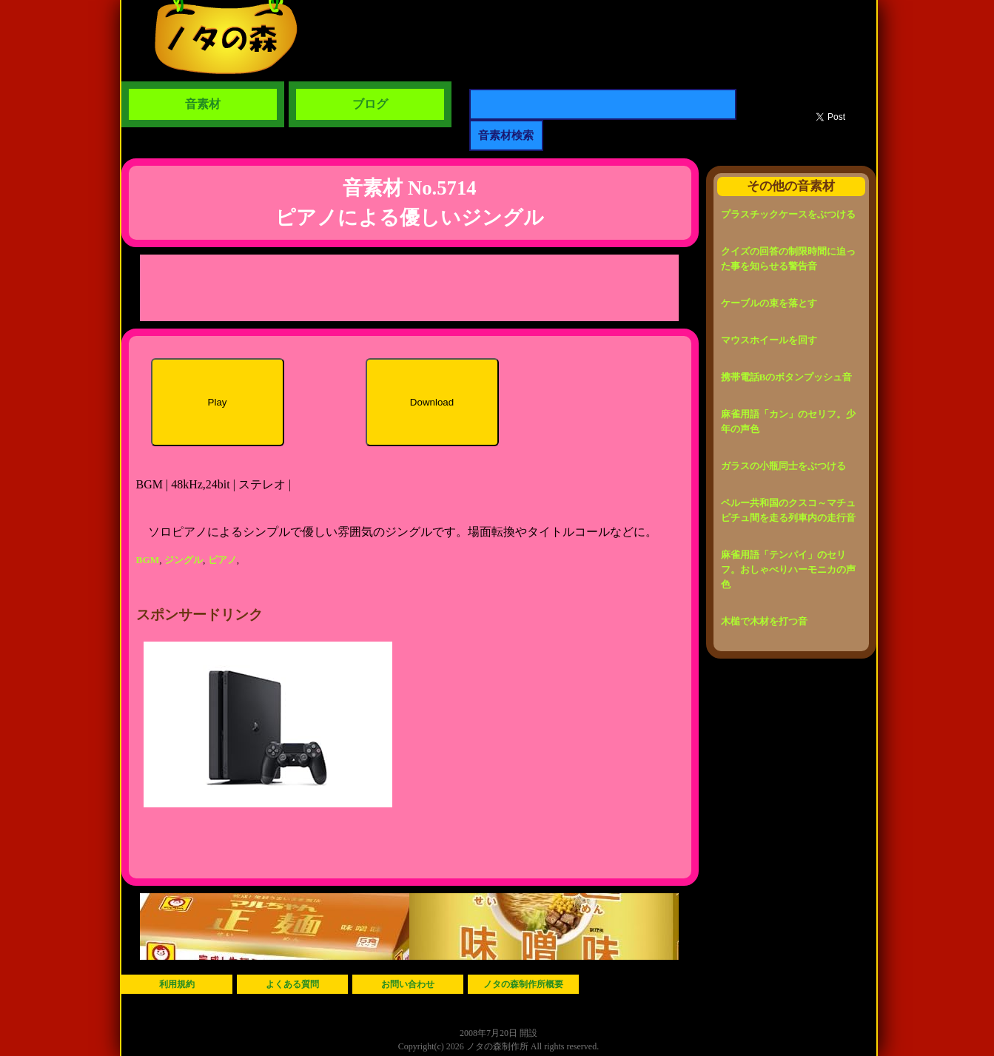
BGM (148, 559)
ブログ (370, 104)
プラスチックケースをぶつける (788, 214)
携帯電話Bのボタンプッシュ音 (787, 377)
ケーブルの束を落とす (769, 303)
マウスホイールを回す (769, 340)
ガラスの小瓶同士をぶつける (783, 465)
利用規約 (177, 984)
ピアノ (222, 559)
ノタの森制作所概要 (523, 984)
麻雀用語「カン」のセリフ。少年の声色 (788, 421)
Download (432, 402)
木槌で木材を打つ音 (764, 621)
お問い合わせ (407, 984)
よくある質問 (292, 984)
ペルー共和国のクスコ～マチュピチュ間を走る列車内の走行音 (788, 510)
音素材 (203, 104)
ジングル (183, 559)
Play (217, 402)
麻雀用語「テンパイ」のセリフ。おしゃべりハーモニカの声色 (788, 569)
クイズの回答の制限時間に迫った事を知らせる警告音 (788, 259)
